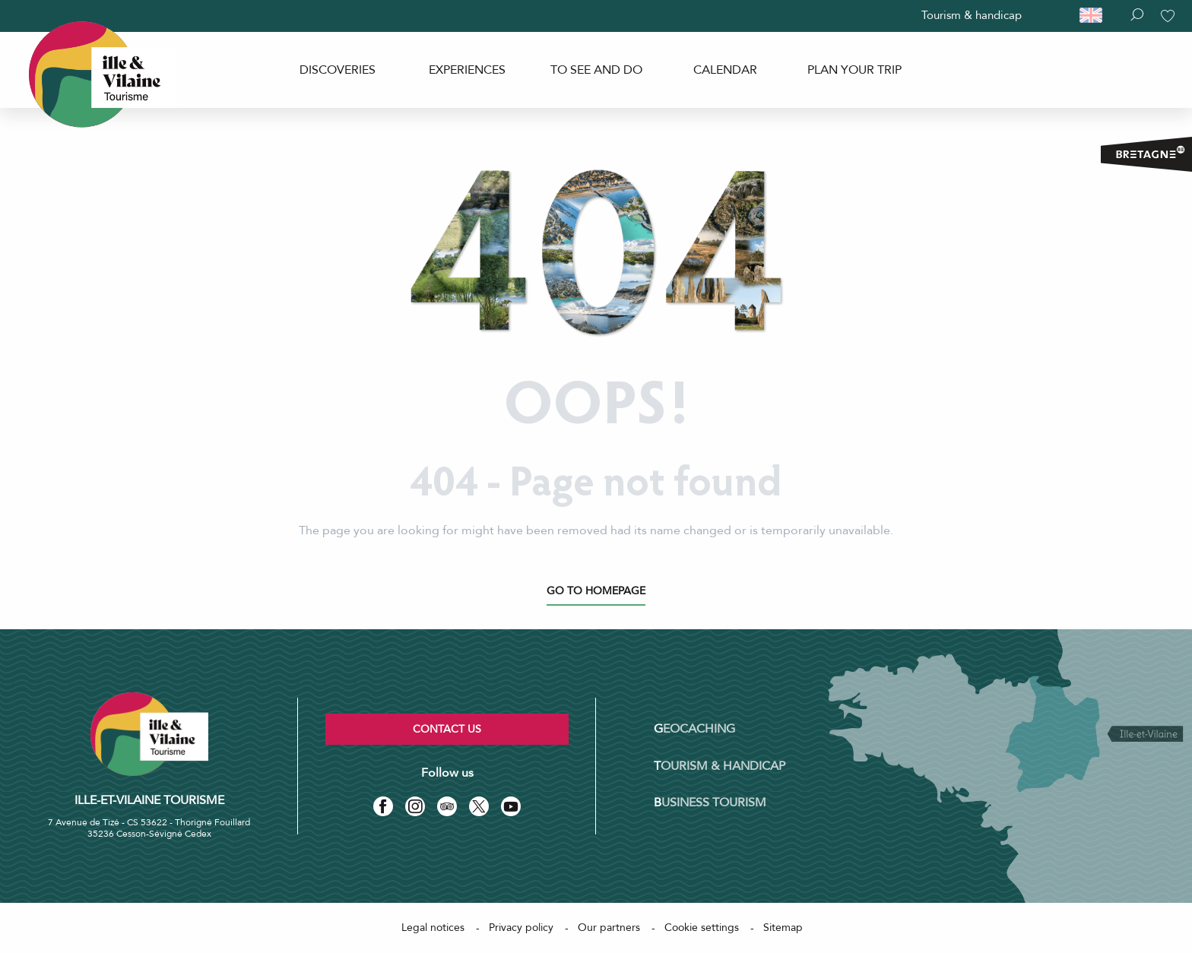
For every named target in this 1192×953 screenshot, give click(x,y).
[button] (1098, 16)
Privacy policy (521, 927)
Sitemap (783, 927)
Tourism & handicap (971, 15)
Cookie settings (701, 927)
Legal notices (432, 927)
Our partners (609, 927)
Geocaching (694, 728)
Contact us (447, 729)
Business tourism (710, 802)
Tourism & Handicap (719, 766)
